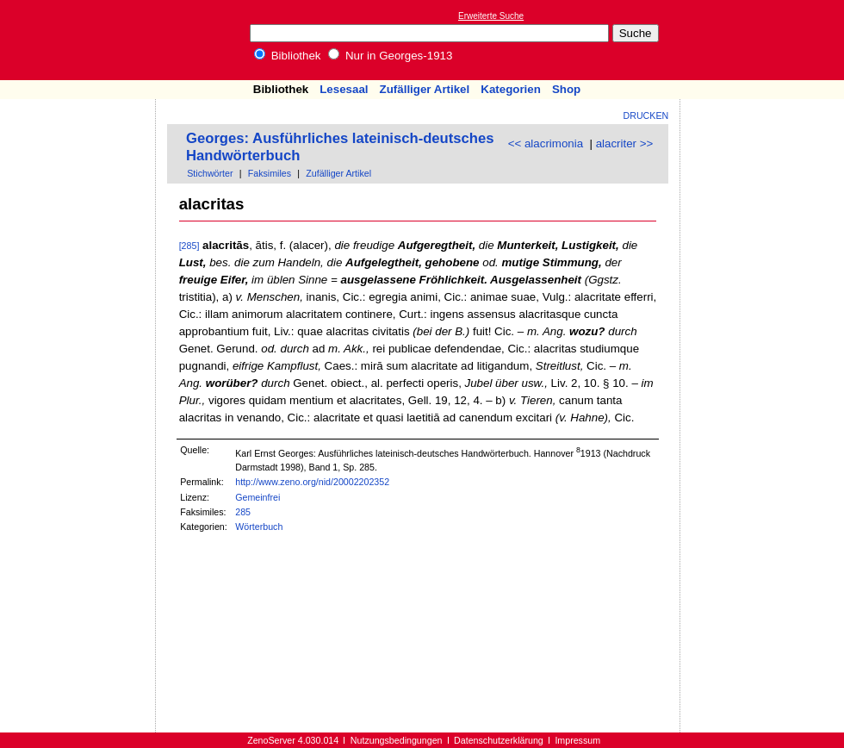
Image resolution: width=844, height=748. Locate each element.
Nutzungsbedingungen (397, 740)
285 (243, 512)
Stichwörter (210, 173)
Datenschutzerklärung (498, 740)
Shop (566, 89)
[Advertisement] (78, 149)
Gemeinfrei (257, 497)
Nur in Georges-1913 (390, 55)
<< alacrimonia (545, 143)
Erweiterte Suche (491, 16)
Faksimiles (269, 173)
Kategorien (511, 89)
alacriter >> (625, 143)
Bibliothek (287, 55)
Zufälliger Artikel (425, 89)
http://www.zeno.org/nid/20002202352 (312, 482)
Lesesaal (344, 89)
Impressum (577, 740)
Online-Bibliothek (82, 40)
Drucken (646, 115)
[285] (189, 245)
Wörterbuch (258, 526)
